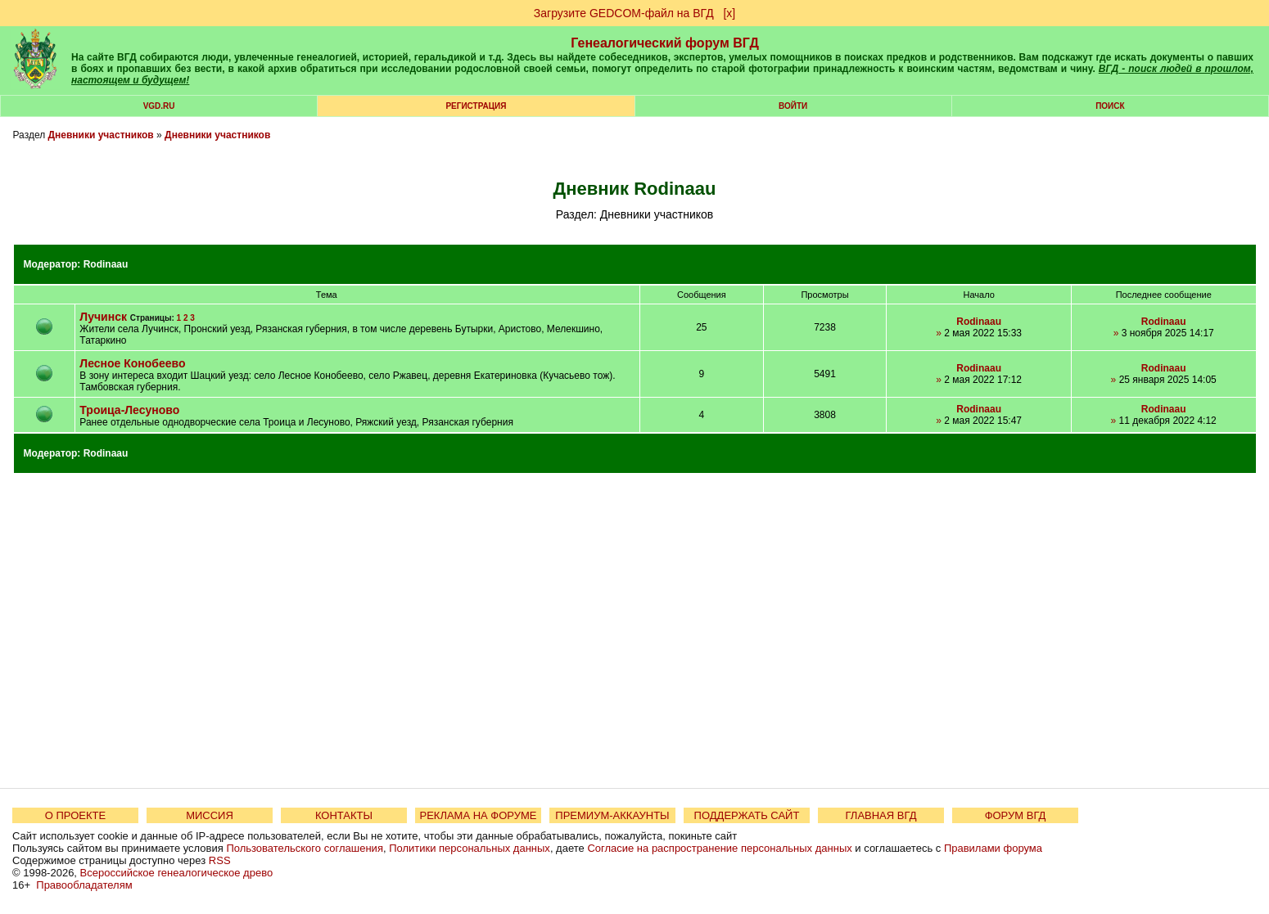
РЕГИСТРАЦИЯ (475, 105)
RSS (220, 860)
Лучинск (103, 316)
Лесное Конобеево (132, 363)
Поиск (1109, 105)
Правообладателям (84, 885)
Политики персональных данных (469, 848)
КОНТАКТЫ (344, 815)
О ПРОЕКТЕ (75, 815)
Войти (793, 105)
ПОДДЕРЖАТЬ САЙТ (747, 815)
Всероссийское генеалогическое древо (176, 873)
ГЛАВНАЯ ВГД (881, 815)
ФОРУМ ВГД (1015, 815)
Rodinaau (106, 264)
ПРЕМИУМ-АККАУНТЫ (612, 815)
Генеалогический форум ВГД (665, 43)
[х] (729, 13)
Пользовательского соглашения (304, 848)
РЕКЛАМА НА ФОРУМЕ (477, 815)
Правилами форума (993, 848)
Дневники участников (101, 135)
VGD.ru (159, 105)
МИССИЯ (209, 815)
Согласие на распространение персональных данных (719, 848)
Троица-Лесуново (129, 409)
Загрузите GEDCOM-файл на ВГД (624, 13)
